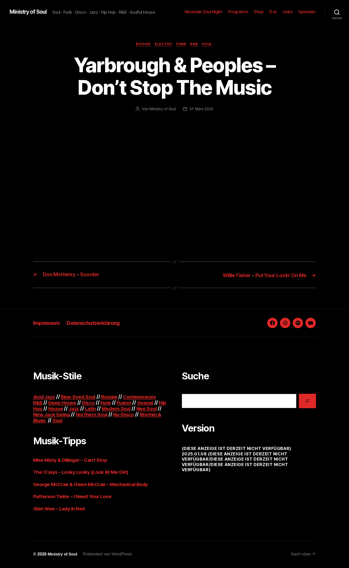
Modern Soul (128, 409)
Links (288, 11)
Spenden (306, 11)
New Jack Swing (68, 415)
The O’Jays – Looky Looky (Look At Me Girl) (82, 472)
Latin (101, 409)
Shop (258, 11)
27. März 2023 (201, 109)
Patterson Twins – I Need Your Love (73, 497)
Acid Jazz (44, 397)
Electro (163, 44)
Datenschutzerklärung (99, 323)
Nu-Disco (144, 415)
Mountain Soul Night (203, 11)
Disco (90, 403)
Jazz (83, 409)
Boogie (142, 44)
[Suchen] (307, 401)
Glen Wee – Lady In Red (59, 509)
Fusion (127, 403)
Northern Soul (111, 415)
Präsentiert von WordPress (108, 554)
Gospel (149, 403)
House (65, 409)
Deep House (63, 403)
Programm (238, 11)
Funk (182, 44)
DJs (273, 11)
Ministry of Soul (29, 12)
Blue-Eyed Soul (80, 397)
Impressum (47, 323)
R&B (195, 44)
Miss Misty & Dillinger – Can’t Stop (72, 460)
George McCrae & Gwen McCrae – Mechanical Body (92, 484)
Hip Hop (42, 409)
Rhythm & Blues (52, 421)
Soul (209, 44)
